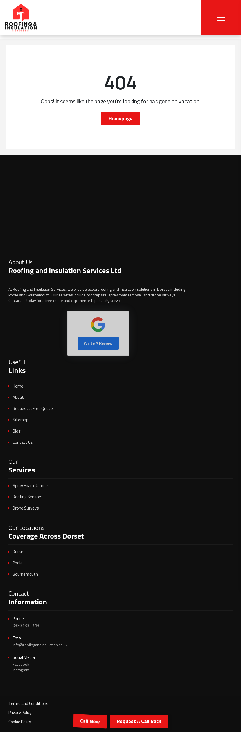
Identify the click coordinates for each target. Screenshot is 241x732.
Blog (16, 431)
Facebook (21, 664)
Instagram (21, 670)
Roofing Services (27, 497)
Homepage (121, 118)
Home (18, 386)
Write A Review (98, 343)
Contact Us (23, 442)
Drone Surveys (26, 508)
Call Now (90, 721)
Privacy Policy (19, 712)
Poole (17, 563)
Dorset (19, 551)
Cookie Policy (19, 722)
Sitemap (20, 419)
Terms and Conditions (28, 703)
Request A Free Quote (33, 408)
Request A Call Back (139, 721)
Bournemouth (25, 574)
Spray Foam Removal (32, 485)
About (18, 397)
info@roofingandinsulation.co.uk (40, 645)
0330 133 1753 (26, 625)
